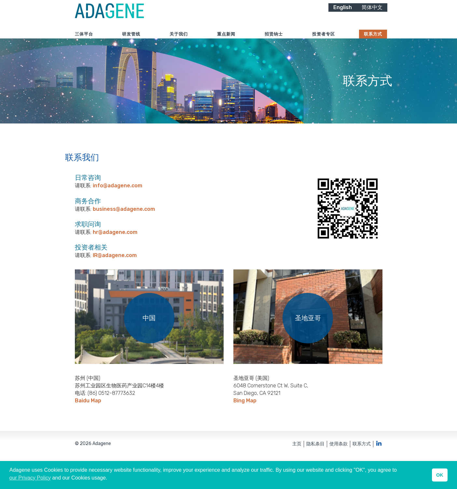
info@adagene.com (117, 212)
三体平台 (84, 42)
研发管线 (131, 42)
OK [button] (439, 475)
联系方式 (373, 42)
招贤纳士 (274, 42)
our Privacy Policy (30, 478)
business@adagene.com (124, 235)
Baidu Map (88, 426)
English (342, 15)
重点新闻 (226, 42)
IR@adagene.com (115, 281)
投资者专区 (323, 42)
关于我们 (179, 42)
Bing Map (244, 426)
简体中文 (372, 15)
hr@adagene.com (115, 258)
